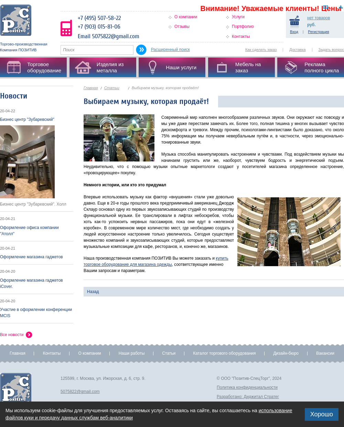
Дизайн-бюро (286, 353)
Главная (91, 88)
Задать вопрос (331, 50)
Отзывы (182, 26)
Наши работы (132, 353)
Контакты (241, 36)
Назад (93, 291)
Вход (294, 32)
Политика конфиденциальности (247, 387)
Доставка (297, 50)
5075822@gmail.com (80, 391)
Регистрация (318, 32)
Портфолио (243, 26)
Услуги (238, 16)
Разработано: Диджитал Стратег (248, 396)
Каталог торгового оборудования (224, 353)
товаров (318, 17)
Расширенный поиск (170, 49)
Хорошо (321, 414)
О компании (185, 16)
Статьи (111, 88)
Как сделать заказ (261, 50)
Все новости (11, 334)
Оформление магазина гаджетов (31, 256)
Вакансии (325, 353)
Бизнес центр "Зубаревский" (27, 119)
